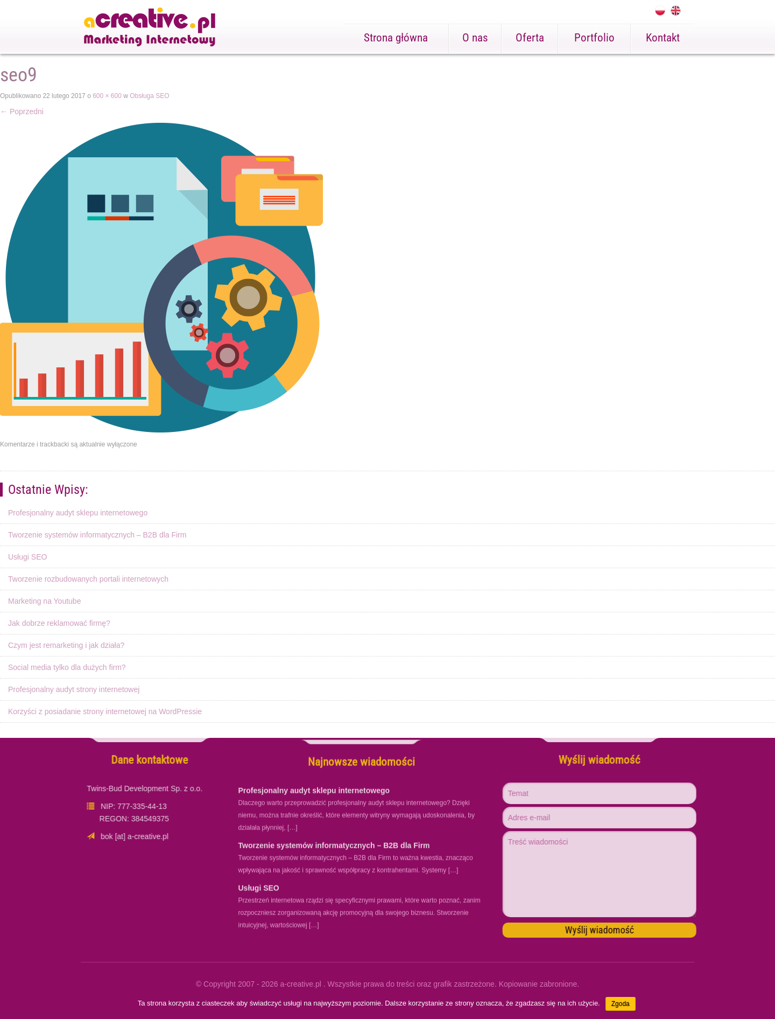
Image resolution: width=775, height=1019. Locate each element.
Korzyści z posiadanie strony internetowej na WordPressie (105, 711)
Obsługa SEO (149, 96)
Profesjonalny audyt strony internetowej (73, 689)
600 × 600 (107, 96)
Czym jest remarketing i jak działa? (66, 645)
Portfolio (594, 37)
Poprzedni (22, 111)
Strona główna (396, 37)
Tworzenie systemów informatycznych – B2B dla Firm (97, 535)
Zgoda (620, 1004)
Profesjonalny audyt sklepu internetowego (77, 512)
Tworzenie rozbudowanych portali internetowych (88, 579)
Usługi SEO (27, 557)
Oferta (530, 37)
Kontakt (663, 37)
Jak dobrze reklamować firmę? (59, 623)
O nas (475, 37)
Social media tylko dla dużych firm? (67, 667)
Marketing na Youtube (44, 601)
